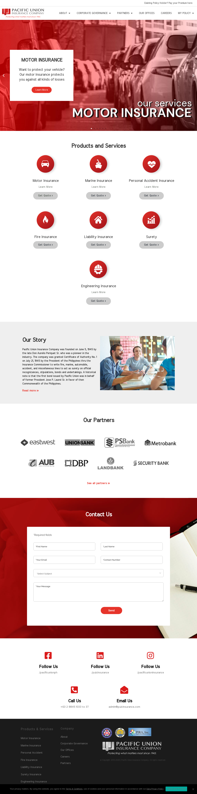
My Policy (186, 13)
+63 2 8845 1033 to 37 (74, 706)
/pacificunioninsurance (150, 672)
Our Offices (146, 13)
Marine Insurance (31, 745)
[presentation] (57, 613)
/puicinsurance (100, 672)
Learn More (41, 90)
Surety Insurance (31, 774)
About (64, 13)
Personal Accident (32, 752)
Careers (166, 13)
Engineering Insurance (34, 781)
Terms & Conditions (74, 789)
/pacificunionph (48, 672)
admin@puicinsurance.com (124, 706)
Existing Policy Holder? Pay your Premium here (168, 3)
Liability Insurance (31, 767)
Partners (124, 13)
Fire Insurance (29, 760)
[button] (91, 128)
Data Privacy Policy (154, 789)
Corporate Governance (94, 13)
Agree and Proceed (176, 789)
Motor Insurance (30, 738)
